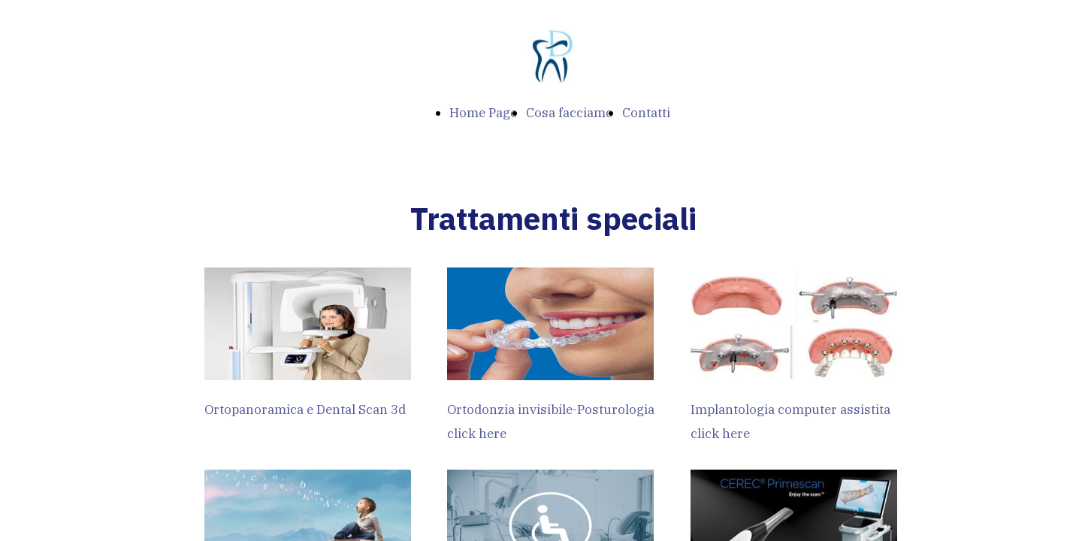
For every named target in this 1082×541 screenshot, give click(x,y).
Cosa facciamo (569, 112)
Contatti (646, 112)
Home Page (483, 112)
